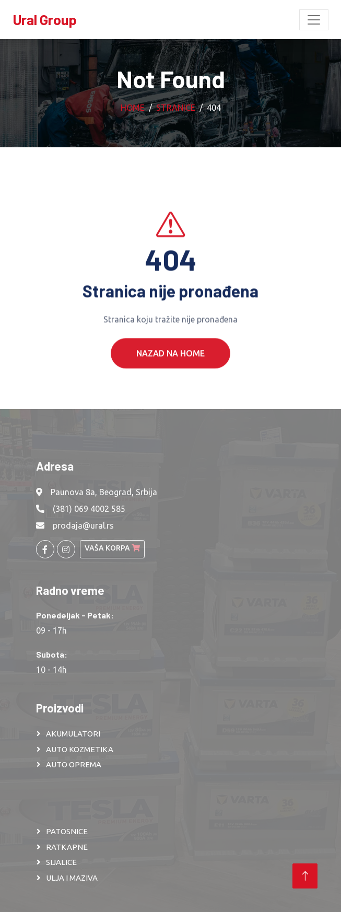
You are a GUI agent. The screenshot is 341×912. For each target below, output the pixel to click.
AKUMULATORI (73, 733)
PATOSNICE (67, 831)
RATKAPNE (67, 847)
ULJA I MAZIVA (72, 877)
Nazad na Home (170, 365)
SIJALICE (61, 862)
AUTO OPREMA (73, 764)
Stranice (175, 107)
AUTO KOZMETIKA (79, 749)
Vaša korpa (112, 548)
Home (133, 107)
